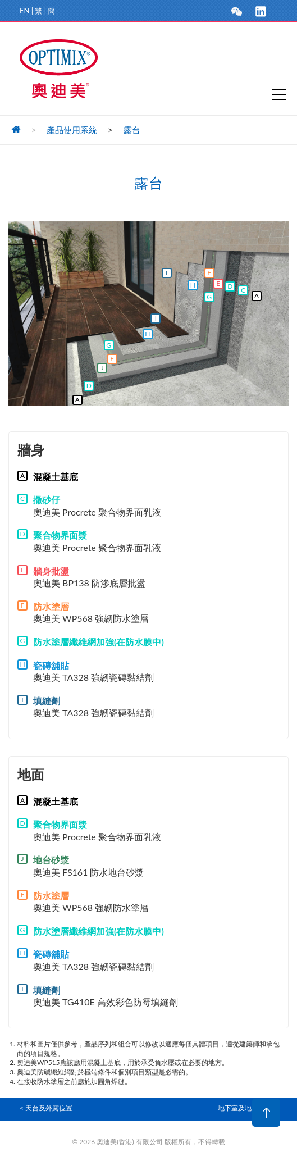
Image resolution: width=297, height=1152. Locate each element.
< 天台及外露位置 (46, 1108)
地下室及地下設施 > (247, 1108)
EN (24, 10)
